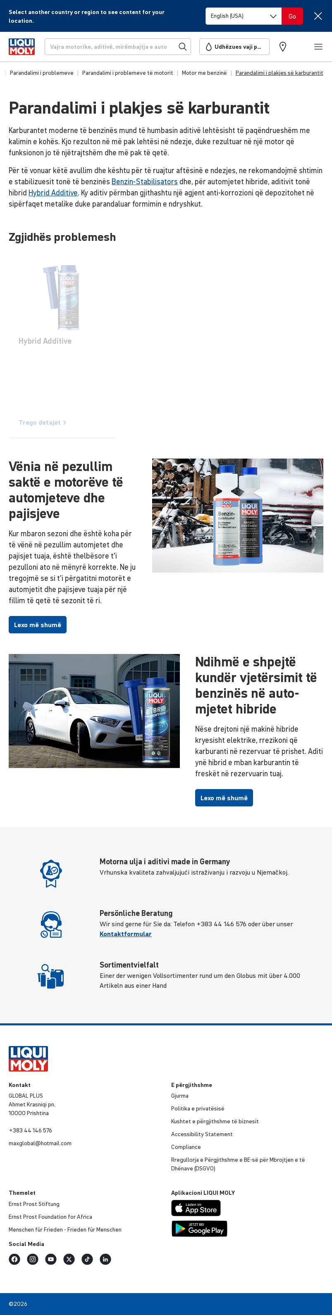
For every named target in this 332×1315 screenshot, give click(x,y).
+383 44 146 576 (30, 1130)
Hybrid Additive (53, 193)
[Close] (318, 16)
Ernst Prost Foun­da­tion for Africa (50, 1217)
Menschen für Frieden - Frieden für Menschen (65, 1229)
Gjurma (180, 1095)
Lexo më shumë (37, 624)
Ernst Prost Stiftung (34, 1204)
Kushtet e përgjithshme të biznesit (215, 1121)
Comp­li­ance (186, 1147)
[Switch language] (243, 16)
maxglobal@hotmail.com (40, 1143)
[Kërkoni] (118, 46)
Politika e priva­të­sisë (198, 1108)
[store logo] (21, 46)
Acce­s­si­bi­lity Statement (202, 1134)
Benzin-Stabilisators (145, 181)
